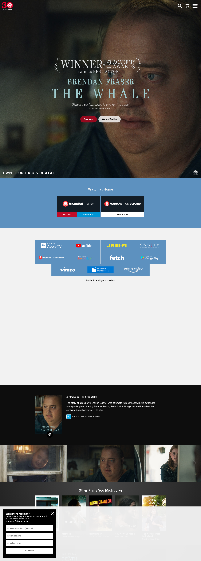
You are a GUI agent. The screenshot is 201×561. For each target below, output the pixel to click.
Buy (88, 119)
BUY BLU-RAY (88, 215)
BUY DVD (67, 215)
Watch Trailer (109, 119)
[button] (6, 463)
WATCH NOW (122, 215)
